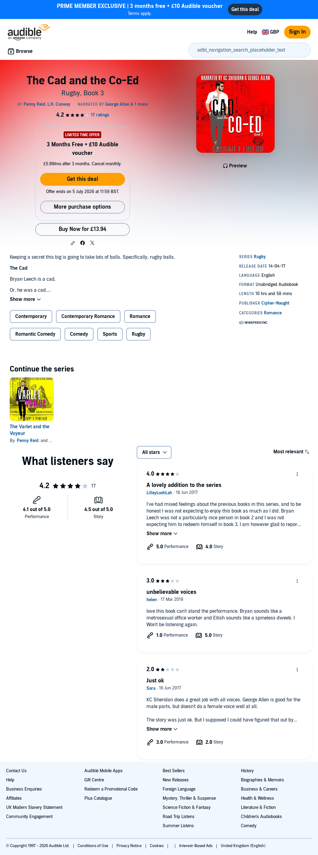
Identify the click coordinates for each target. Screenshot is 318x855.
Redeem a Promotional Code (111, 789)
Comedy (79, 334)
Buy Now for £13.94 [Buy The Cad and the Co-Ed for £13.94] (82, 229)
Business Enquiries (24, 789)
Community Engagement (29, 816)
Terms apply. (140, 9)
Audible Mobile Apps (103, 770)
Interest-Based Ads (196, 845)
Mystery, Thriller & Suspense (189, 798)
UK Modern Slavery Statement (34, 807)
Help (252, 32)
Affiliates (14, 798)
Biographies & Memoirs (262, 780)
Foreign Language (179, 789)
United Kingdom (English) (243, 845)
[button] (72, 243)
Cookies (157, 845)
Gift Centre (94, 780)
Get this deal (82, 179)
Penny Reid (28, 440)
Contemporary (31, 316)
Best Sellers (174, 770)
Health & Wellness (257, 798)
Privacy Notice (129, 845)
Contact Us (16, 770)
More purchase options (82, 207)
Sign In (297, 32)
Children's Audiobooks (261, 816)
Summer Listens (178, 825)
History (247, 770)
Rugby (138, 334)
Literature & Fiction (258, 807)
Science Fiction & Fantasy (187, 807)
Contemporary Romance (88, 316)
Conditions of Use (93, 845)
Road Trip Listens (178, 816)
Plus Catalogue (98, 798)
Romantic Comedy (35, 334)
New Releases (176, 780)
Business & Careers (259, 789)
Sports (110, 334)
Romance (140, 316)
